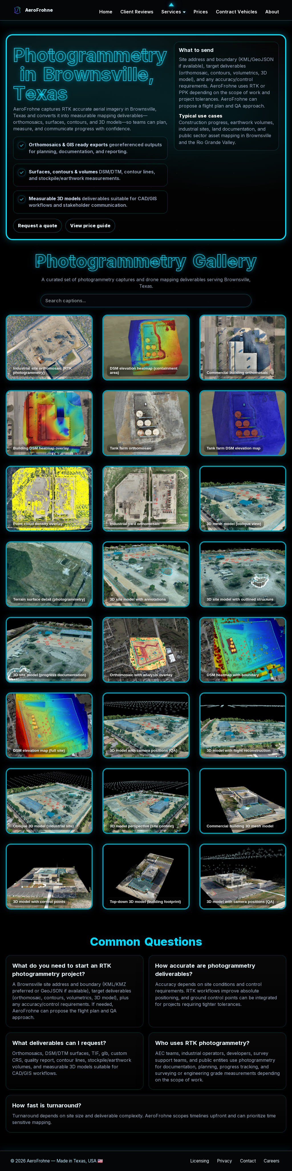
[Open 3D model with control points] (49, 876)
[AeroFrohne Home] (32, 10)
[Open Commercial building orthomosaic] (242, 347)
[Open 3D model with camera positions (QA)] (146, 725)
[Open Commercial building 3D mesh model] (242, 801)
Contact (248, 1161)
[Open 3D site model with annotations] (146, 574)
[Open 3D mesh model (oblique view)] (242, 498)
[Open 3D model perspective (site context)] (146, 801)
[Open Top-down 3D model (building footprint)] (146, 876)
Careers (271, 1161)
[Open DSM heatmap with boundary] (242, 650)
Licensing (199, 1161)
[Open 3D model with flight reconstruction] (242, 725)
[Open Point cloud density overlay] (49, 498)
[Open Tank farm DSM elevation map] (242, 423)
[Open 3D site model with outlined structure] (242, 574)
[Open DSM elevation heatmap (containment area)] (146, 347)
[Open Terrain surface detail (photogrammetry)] (49, 574)
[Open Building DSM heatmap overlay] (49, 423)
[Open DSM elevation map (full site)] (49, 725)
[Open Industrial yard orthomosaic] (146, 498)
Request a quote (37, 225)
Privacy (224, 1161)
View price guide (90, 225)
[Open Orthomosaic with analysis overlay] (146, 650)
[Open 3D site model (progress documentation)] (49, 650)
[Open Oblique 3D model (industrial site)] (49, 801)
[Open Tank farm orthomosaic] (146, 423)
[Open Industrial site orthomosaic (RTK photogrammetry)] (49, 347)
